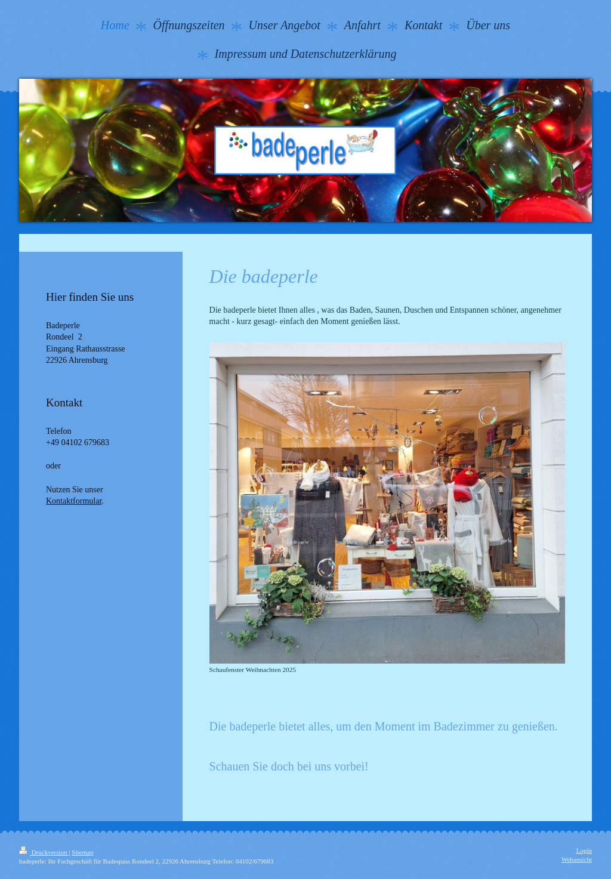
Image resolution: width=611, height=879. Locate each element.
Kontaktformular (73, 500)
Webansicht (576, 859)
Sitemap (82, 852)
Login (584, 850)
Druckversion (44, 852)
